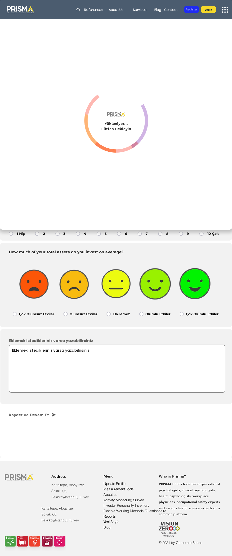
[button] (208, 9)
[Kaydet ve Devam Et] (40, 415)
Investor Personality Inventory (126, 505)
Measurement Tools (118, 489)
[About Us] (116, 9)
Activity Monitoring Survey (123, 500)
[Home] (78, 9)
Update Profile (114, 483)
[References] (93, 9)
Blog (107, 527)
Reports (109, 516)
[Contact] (171, 9)
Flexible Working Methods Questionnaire (134, 511)
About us (110, 494)
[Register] (191, 9)
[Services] (139, 9)
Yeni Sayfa (111, 522)
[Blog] (157, 9)
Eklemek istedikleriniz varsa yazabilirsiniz (51, 341)
